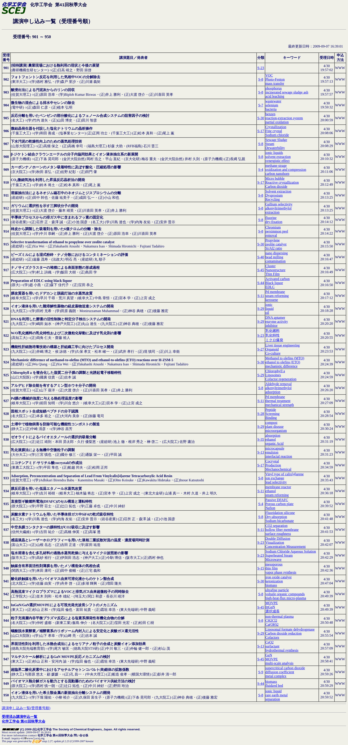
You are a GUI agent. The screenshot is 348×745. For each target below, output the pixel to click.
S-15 (260, 568)
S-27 (260, 349)
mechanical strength (279, 405)
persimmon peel (276, 231)
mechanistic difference (281, 366)
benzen (270, 114)
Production (273, 465)
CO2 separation (276, 526)
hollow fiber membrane (282, 530)
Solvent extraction (278, 191)
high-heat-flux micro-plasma (285, 598)
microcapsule (274, 448)
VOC (269, 75)
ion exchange (274, 478)
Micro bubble (275, 178)
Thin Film (272, 274)
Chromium (273, 227)
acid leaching (274, 96)
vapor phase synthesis (281, 572)
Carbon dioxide (276, 186)
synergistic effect (277, 161)
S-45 (260, 270)
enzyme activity (276, 321)
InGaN (270, 607)
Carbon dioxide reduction (283, 633)
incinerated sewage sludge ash (286, 92)
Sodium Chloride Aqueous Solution (290, 551)
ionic (269, 305)
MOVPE (271, 603)
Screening (272, 414)
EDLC (270, 287)
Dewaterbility (275, 148)
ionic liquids (274, 153)
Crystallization (275, 127)
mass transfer (274, 83)
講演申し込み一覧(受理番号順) (26, 708)
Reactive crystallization (282, 182)
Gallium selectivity (279, 204)
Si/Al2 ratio (273, 248)
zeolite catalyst (276, 244)
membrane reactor (278, 487)
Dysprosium (274, 195)
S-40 (260, 257)
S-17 (260, 131)
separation (272, 699)
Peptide (270, 410)
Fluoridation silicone (280, 513)
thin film (271, 568)
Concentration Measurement (285, 546)
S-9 (260, 672)
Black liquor (274, 283)
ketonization (274, 581)
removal (271, 235)
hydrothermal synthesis (282, 650)
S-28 (260, 414)
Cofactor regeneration (281, 379)
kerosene (271, 300)
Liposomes (273, 375)
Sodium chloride (277, 135)
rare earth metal (276, 695)
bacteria (271, 109)
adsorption (273, 392)
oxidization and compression (285, 169)
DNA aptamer (275, 317)
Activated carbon (277, 279)
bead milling (274, 257)
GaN (268, 655)
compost (271, 422)
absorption (273, 435)
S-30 (260, 118)
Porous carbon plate (279, 504)
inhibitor (271, 325)
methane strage (276, 165)
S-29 (260, 309)
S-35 (260, 439)
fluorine (271, 218)
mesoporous (274, 564)
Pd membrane (275, 292)
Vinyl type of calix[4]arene (284, 474)
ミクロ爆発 (274, 340)
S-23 (260, 68)
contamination (275, 261)
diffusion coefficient (279, 672)
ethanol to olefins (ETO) (282, 362)
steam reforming (277, 296)
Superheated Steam (279, 555)
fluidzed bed (274, 685)
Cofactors (272, 637)
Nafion (270, 508)
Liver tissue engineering (282, 345)
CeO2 (269, 642)
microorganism (276, 430)
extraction (272, 212)
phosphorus (273, 88)
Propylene (272, 240)
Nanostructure (275, 270)
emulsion (272, 452)
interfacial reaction (278, 456)
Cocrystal (272, 461)
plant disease (274, 426)
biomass (271, 585)
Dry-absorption (276, 517)
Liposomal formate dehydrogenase (290, 629)
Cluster (270, 266)
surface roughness (278, 534)
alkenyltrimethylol (278, 208)
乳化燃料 (272, 331)
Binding (271, 418)
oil (267, 313)
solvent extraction (278, 157)
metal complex (276, 676)
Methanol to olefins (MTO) (284, 358)
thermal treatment (278, 401)
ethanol (270, 439)
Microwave (273, 559)
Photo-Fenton (275, 79)
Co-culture (273, 353)
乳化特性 (272, 335)
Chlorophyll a (275, 371)
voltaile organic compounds (285, 594)
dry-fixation (273, 222)
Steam (269, 144)
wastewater (273, 101)
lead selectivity (276, 482)
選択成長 (272, 611)
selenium (271, 105)
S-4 (260, 169)
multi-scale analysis (279, 663)
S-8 (260, 79)
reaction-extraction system (284, 118)
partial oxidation (277, 122)
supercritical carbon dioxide (285, 668)
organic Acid (274, 443)
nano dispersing (276, 253)
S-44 (260, 283)
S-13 (260, 452)
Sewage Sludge (276, 140)
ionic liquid (273, 691)
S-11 (260, 296)
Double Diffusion (277, 538)
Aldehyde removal (278, 384)
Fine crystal (273, 131)
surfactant (272, 646)
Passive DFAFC (276, 500)
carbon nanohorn (277, 173)
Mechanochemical (278, 469)
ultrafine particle (277, 590)
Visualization (274, 542)
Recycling (272, 199)
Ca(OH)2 (272, 624)
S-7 (260, 105)
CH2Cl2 (271, 620)
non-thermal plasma (279, 616)
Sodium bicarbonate (279, 521)
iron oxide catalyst (278, 577)
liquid (269, 309)
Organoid (272, 349)
